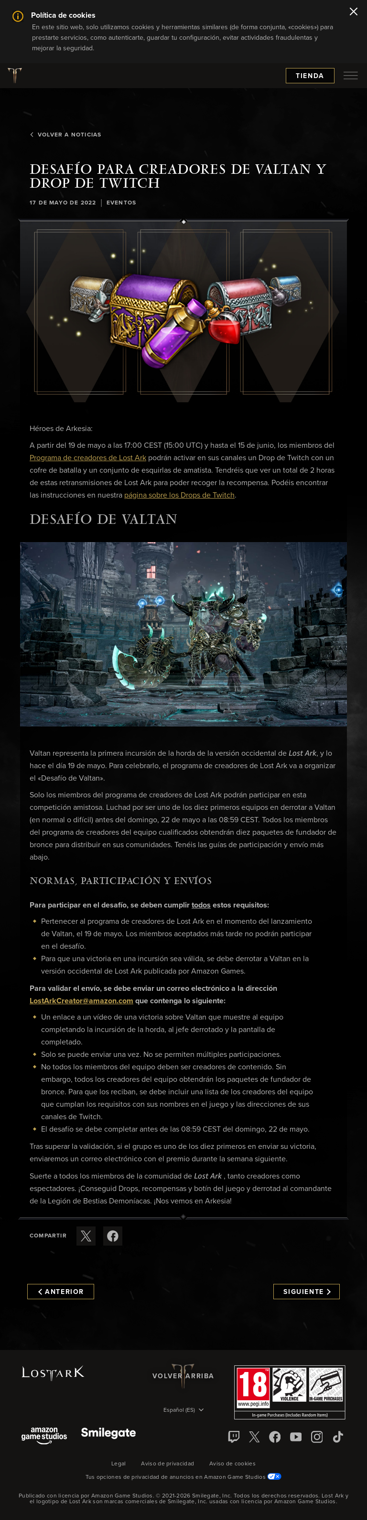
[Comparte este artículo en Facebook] (112, 1236)
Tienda (310, 76)
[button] (183, 312)
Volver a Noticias (65, 135)
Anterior (61, 1292)
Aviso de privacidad (167, 1464)
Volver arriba (183, 1376)
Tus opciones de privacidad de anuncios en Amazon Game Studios (184, 1477)
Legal (118, 1464)
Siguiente (307, 1292)
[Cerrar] (353, 12)
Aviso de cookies (232, 1464)
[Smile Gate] (108, 1437)
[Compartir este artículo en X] (86, 1236)
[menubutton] (350, 76)
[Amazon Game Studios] (44, 1437)
